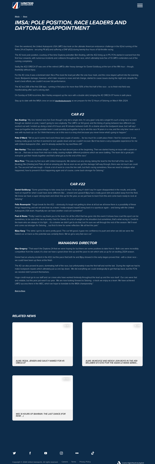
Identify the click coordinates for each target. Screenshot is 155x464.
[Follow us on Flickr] (77, 453)
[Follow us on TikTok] (93, 453)
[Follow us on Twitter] (14, 453)
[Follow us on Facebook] (30, 453)
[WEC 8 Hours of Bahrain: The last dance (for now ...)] (42, 406)
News (26, 17)
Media (17, 17)
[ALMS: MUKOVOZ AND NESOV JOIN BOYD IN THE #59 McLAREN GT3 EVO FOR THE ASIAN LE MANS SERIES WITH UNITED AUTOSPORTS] (112, 352)
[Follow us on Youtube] (46, 453)
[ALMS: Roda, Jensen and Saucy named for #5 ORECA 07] (42, 352)
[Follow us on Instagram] (61, 453)
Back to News (20, 298)
